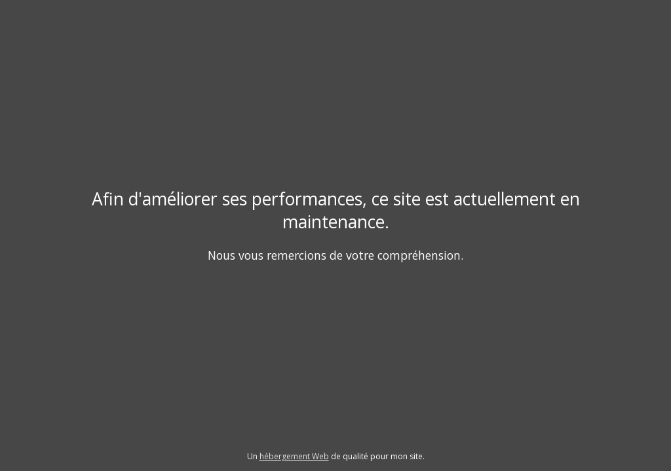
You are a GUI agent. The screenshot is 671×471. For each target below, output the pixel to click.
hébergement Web (294, 456)
